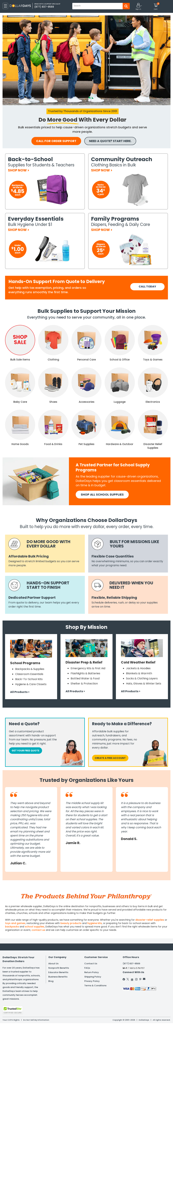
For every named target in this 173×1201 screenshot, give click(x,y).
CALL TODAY (147, 287)
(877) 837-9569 (131, 963)
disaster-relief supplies (149, 920)
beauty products (70, 923)
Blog (50, 981)
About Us (53, 963)
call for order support (54, 141)
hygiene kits (94, 923)
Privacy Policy (92, 981)
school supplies (34, 926)
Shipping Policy (92, 977)
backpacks (12, 926)
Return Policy (91, 972)
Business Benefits (57, 977)
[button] (138, 6)
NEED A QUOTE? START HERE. (112, 141)
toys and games (15, 923)
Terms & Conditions (95, 986)
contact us (38, 930)
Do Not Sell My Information (36, 1020)
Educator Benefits (58, 972)
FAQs (87, 968)
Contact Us (90, 963)
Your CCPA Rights (11, 1020)
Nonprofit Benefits (58, 968)
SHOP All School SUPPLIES (102, 495)
